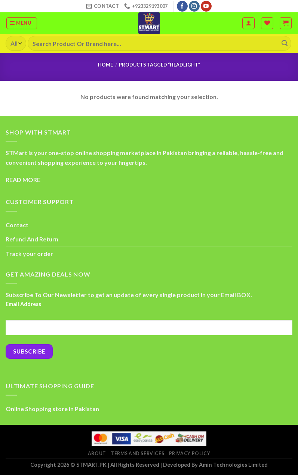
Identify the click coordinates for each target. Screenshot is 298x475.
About (97, 453)
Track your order (29, 253)
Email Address (23, 304)
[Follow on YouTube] (206, 6)
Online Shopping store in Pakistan (52, 408)
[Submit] (284, 43)
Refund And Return (32, 239)
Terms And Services (137, 453)
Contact (17, 224)
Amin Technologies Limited (233, 465)
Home (105, 65)
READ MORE (23, 179)
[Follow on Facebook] (182, 6)
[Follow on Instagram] (194, 6)
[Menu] (21, 23)
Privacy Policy (190, 453)
